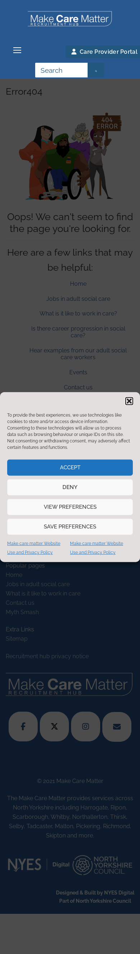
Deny (70, 487)
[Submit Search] (96, 70)
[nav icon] (17, 50)
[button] (129, 400)
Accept (70, 467)
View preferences (70, 507)
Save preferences (70, 526)
